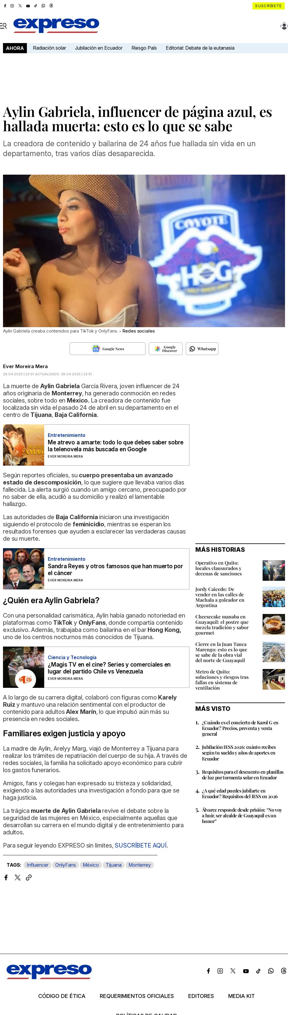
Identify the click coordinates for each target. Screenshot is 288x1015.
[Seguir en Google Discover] (166, 348)
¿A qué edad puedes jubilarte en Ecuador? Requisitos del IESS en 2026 (240, 793)
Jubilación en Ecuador (98, 48)
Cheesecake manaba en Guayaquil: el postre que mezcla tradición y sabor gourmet (222, 624)
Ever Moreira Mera (25, 366)
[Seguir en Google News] (107, 348)
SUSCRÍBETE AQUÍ (140, 845)
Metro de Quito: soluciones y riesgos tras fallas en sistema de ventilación (222, 679)
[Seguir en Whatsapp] (202, 348)
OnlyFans (65, 865)
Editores (201, 996)
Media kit (241, 996)
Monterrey (139, 865)
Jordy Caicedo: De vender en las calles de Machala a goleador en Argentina (219, 597)
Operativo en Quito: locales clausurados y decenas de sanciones (218, 568)
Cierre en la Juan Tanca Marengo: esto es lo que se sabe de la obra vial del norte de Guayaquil (221, 652)
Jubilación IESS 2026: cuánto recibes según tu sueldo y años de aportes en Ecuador (238, 752)
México (91, 865)
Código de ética (61, 996)
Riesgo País (144, 48)
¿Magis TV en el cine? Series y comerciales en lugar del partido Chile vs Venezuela (109, 668)
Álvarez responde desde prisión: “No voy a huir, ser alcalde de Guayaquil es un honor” (242, 815)
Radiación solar (49, 48)
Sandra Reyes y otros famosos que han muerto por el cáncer (115, 570)
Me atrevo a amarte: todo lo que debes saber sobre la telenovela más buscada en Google (115, 446)
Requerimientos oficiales (137, 996)
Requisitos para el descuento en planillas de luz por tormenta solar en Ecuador (242, 775)
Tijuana (114, 865)
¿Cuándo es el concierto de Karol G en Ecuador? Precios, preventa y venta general (240, 728)
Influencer (37, 865)
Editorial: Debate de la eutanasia (200, 48)
